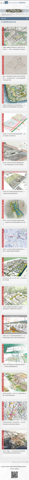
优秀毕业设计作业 (20, 14)
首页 (8, 14)
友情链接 (17, 468)
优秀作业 (12, 14)
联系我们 (12, 468)
